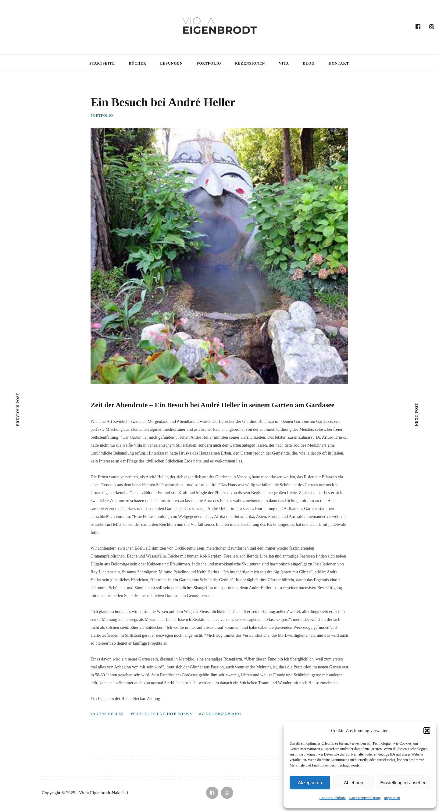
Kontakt (339, 63)
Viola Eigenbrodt (221, 714)
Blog (309, 63)
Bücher (137, 63)
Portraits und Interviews (162, 714)
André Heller (108, 714)
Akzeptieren (310, 782)
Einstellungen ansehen (403, 782)
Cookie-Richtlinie (332, 798)
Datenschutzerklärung (365, 798)
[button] (427, 731)
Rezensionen (250, 63)
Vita (284, 63)
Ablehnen (353, 782)
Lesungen (171, 63)
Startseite (102, 63)
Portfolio (209, 63)
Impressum (392, 798)
